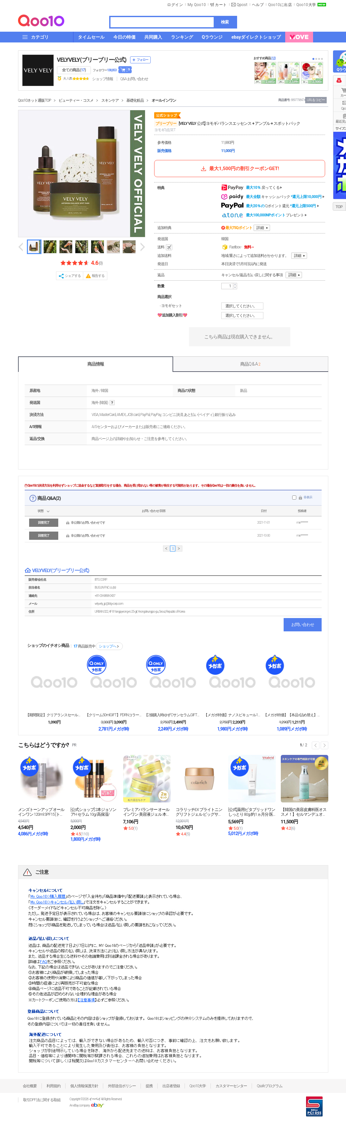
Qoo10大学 (306, 5)
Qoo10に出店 (280, 5)
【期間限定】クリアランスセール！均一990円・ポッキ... (54, 715)
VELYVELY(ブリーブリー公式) (92, 59)
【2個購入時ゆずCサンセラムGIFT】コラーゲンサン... (172, 715)
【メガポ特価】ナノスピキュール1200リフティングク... (232, 715)
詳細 (260, 228)
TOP (339, 207)
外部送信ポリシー (122, 1086)
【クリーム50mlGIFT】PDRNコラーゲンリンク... (113, 715)
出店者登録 (171, 1086)
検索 (225, 22)
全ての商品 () (74, 70)
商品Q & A (250, 364)
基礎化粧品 (135, 100)
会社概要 (30, 1086)
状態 (40, 511)
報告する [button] (98, 276)
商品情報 (95, 364)
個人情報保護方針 (84, 1086)
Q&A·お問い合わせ (134, 79)
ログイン (175, 5)
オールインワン (164, 100)
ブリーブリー (165, 123)
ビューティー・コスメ (76, 100)
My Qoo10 (196, 5)
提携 (149, 1086)
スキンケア (110, 100)
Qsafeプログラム (269, 1086)
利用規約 (53, 1086)
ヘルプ (258, 5)
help (112, 402)
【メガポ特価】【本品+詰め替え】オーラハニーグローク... (291, 715)
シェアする (73, 276)
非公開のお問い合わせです (88, 522)
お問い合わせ (302, 624)
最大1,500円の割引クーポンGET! (239, 168)
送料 (165, 247)
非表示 (308, 497)
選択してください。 (243, 306)
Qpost (242, 5)
